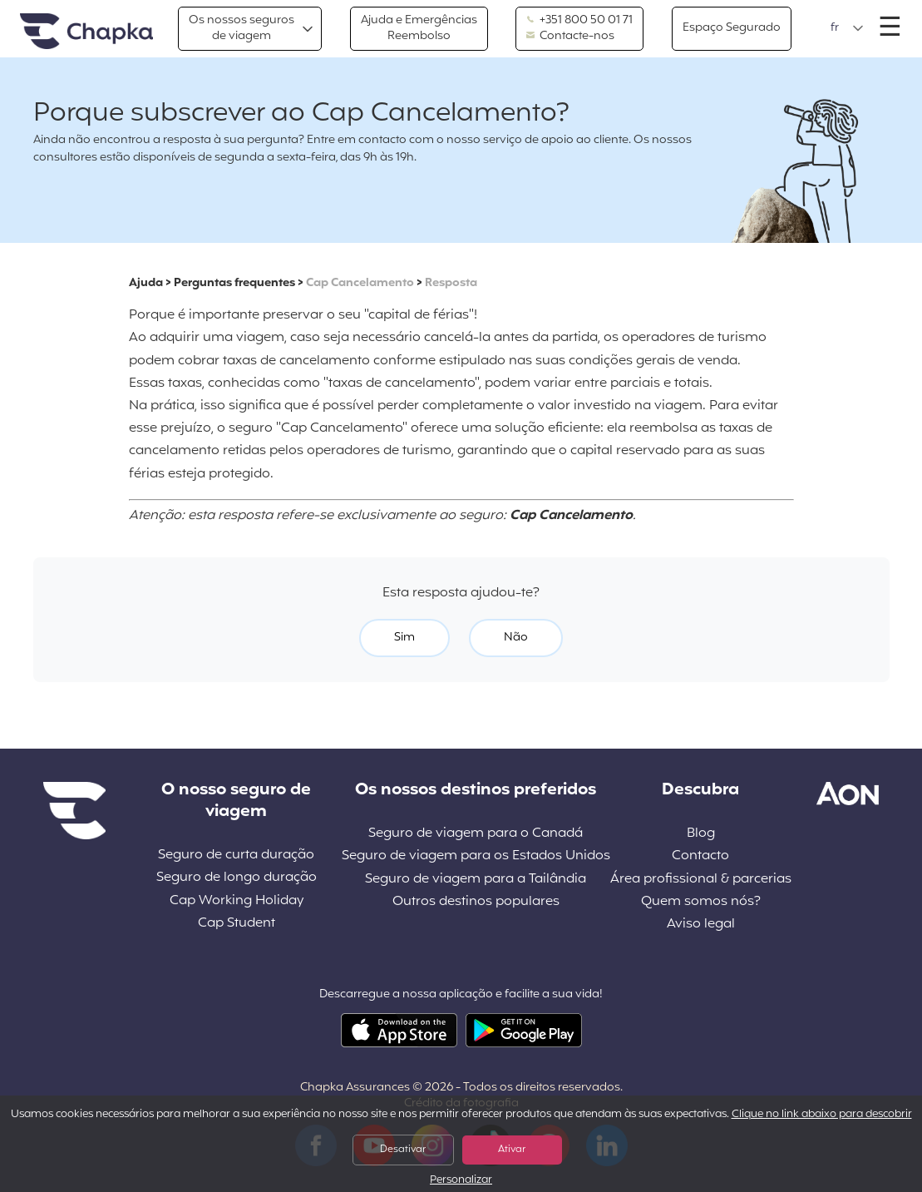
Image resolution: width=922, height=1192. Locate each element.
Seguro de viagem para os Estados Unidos (476, 856)
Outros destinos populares (476, 902)
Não (516, 637)
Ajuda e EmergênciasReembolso (419, 28)
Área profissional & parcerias (700, 879)
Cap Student (236, 923)
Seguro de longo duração (236, 878)
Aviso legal (701, 924)
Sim (404, 637)
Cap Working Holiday (236, 901)
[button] (847, 28)
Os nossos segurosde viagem (241, 28)
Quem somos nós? (701, 902)
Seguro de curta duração (236, 855)
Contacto (700, 856)
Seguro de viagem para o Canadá (475, 834)
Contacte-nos (570, 36)
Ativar (511, 1149)
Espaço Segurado (732, 28)
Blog (701, 834)
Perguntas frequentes (234, 283)
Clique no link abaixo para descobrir (822, 1114)
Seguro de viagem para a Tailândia (475, 879)
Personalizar (461, 1181)
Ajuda (146, 283)
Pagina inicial (86, 32)
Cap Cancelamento (360, 283)
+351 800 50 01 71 (579, 20)
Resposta (451, 283)
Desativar (403, 1149)
